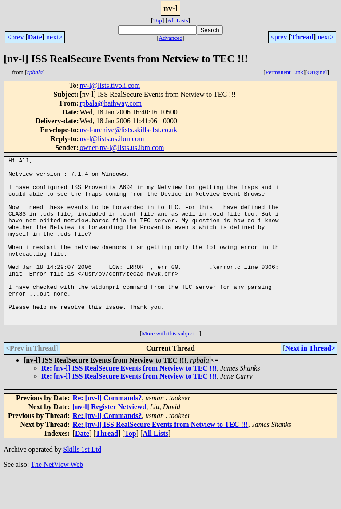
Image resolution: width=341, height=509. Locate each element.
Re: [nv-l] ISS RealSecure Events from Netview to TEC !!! (129, 401)
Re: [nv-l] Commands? (107, 431)
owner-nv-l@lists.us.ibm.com (121, 147)
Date (35, 37)
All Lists (177, 20)
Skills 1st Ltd (82, 482)
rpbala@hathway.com (110, 103)
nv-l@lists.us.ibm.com (111, 138)
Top (157, 20)
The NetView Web (57, 497)
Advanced (170, 38)
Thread (302, 37)
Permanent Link (285, 72)
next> (54, 37)
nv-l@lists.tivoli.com (109, 85)
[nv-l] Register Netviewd (110, 440)
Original (317, 72)
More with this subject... (170, 366)
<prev (15, 37)
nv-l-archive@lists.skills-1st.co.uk (128, 130)
